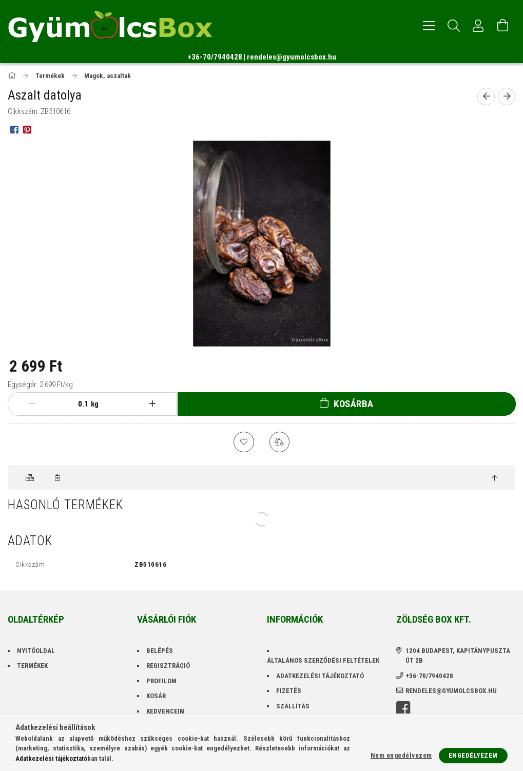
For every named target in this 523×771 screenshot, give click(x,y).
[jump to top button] (494, 478)
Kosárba (354, 404)
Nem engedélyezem (401, 755)
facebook (403, 709)
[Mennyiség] (80, 404)
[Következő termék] (506, 96)
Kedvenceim (165, 711)
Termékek (32, 666)
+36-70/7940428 (214, 57)
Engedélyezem (473, 755)
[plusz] (152, 404)
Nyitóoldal (36, 650)
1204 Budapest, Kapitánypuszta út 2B (457, 656)
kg (95, 404)
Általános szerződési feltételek (323, 661)
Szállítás (292, 706)
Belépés (159, 650)
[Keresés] (453, 25)
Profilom (161, 681)
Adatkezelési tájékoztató (320, 676)
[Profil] (478, 25)
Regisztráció (168, 666)
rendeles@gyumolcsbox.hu (291, 57)
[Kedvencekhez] (244, 442)
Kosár (156, 696)
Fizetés (288, 691)
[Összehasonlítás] (279, 442)
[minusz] (32, 404)
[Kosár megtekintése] (503, 25)
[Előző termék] (486, 96)
